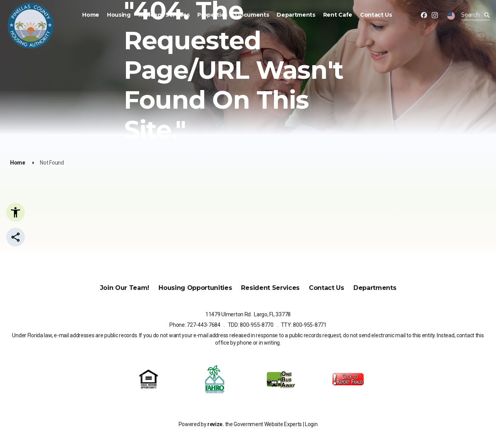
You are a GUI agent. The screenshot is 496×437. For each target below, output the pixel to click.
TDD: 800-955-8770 (251, 325)
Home (90, 14)
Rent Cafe (337, 14)
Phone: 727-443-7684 (194, 325)
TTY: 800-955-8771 (304, 325)
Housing (119, 14)
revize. (215, 424)
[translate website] (451, 16)
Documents (252, 14)
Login (311, 424)
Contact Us (376, 14)
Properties (212, 14)
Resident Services (164, 14)
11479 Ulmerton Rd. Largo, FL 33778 (248, 314)
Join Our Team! (125, 287)
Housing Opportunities (195, 287)
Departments (296, 14)
